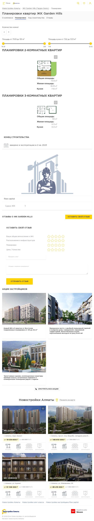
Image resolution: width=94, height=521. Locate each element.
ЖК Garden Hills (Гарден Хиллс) (36, 8)
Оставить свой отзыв (79, 217)
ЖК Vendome (10, 478)
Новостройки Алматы (11, 8)
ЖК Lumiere (55, 431)
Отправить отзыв (20, 281)
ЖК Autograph (58, 478)
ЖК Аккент (9, 431)
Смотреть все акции (46, 389)
